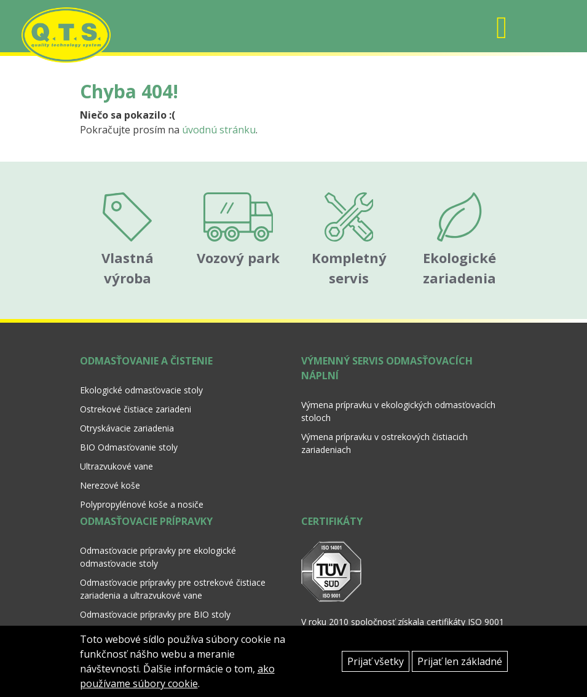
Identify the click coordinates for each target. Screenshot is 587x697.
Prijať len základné (459, 661)
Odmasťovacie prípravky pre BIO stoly (155, 614)
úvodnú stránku (219, 129)
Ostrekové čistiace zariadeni (135, 409)
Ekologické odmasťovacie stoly (141, 390)
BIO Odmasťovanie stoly (129, 447)
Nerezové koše (110, 485)
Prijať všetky (375, 661)
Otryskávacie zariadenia (127, 428)
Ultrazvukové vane (116, 466)
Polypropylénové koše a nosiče (141, 504)
